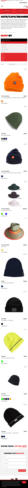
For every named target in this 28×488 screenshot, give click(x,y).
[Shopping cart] (26, 6)
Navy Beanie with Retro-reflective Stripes (11, 172)
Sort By (2, 64)
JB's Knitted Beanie (6, 135)
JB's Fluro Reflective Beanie (8, 357)
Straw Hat (3, 246)
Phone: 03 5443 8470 (23, 2)
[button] (24, 6)
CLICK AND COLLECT (7, 13)
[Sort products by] (17, 64)
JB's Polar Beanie (5, 395)
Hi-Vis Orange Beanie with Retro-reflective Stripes (13, 97)
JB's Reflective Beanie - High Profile (9, 433)
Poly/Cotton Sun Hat (6, 210)
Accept (24, 482)
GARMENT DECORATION (7, 10)
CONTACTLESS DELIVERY (21, 10)
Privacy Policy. (4, 486)
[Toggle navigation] (2, 6)
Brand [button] (14, 42)
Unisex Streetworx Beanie (7, 282)
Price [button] (14, 60)
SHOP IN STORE (21, 13)
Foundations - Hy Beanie (7, 320)
